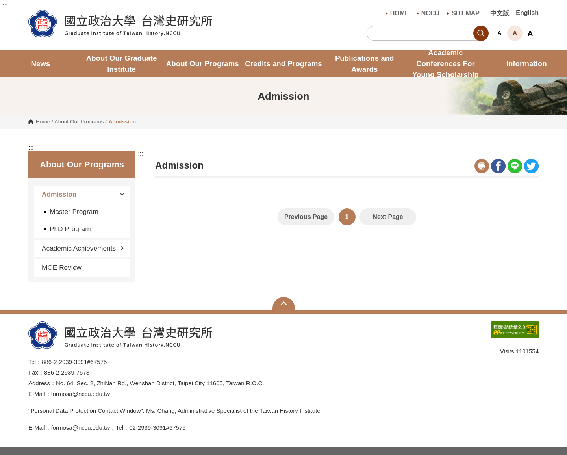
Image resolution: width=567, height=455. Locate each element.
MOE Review (62, 267)
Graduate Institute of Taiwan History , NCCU (34, 14)
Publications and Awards (364, 63)
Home (43, 121)
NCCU (428, 13)
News (40, 63)
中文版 (499, 13)
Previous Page (306, 217)
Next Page (387, 217)
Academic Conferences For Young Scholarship (445, 63)
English (527, 12)
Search (481, 33)
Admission (83, 194)
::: (4, 3)
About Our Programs (202, 63)
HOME (397, 13)
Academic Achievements (83, 248)
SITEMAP (463, 13)
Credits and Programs (283, 63)
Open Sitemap (283, 303)
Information (526, 63)
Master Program (74, 211)
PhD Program (70, 229)
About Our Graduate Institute (121, 63)
